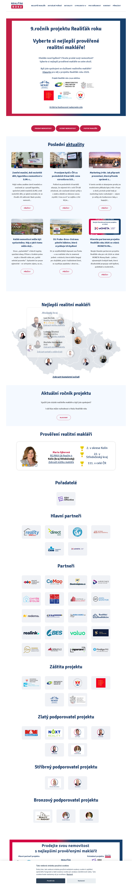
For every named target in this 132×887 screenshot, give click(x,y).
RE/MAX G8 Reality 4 (61, 453)
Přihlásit (117, 6)
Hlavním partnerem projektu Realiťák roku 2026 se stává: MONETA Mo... (105, 243)
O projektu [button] (80, 6)
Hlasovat (64, 416)
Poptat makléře (92, 128)
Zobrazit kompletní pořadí (66, 376)
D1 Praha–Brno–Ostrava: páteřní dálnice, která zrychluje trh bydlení (66, 243)
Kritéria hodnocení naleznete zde (66, 107)
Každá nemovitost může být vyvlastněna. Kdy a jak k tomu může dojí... (27, 243)
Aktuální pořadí (55, 6)
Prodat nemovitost (41, 128)
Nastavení (81, 881)
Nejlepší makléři (38, 6)
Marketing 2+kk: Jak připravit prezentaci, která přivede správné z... (105, 176)
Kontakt (106, 6)
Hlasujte (46, 72)
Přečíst (27, 208)
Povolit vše (50, 881)
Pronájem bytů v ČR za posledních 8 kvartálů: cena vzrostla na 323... (66, 176)
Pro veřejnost (94, 6)
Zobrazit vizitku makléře (61, 459)
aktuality (75, 144)
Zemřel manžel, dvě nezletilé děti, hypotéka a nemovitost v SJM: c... (27, 176)
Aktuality (68, 6)
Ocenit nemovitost (67, 128)
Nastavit (70, 874)
